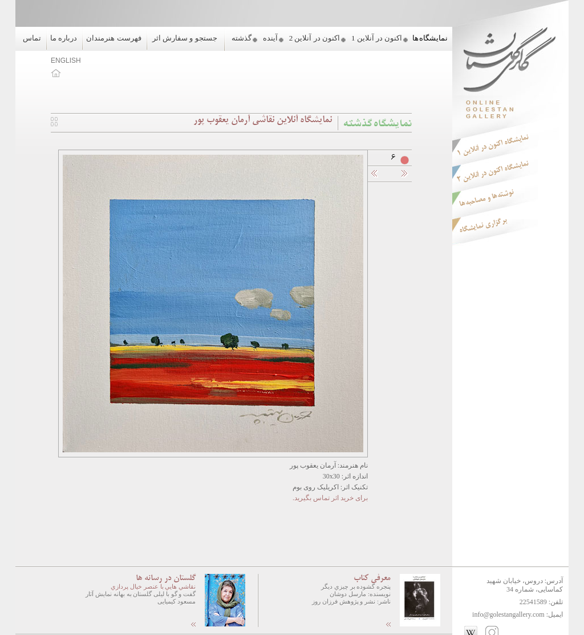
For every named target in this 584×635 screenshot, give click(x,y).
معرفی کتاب (372, 578)
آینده (270, 38)
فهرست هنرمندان (113, 38)
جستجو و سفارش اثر (184, 38)
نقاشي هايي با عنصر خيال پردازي (153, 586)
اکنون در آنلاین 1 (376, 38)
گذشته (242, 38)
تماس (32, 38)
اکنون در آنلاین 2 (314, 38)
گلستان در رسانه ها (166, 578)
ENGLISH (66, 61)
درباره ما (63, 38)
